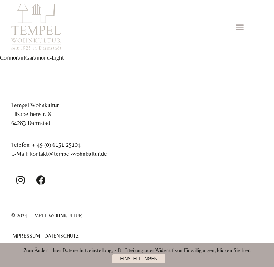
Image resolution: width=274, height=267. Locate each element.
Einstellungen (138, 258)
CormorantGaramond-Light (32, 57)
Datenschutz (61, 236)
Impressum (25, 236)
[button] (239, 26)
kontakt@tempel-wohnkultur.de (68, 153)
